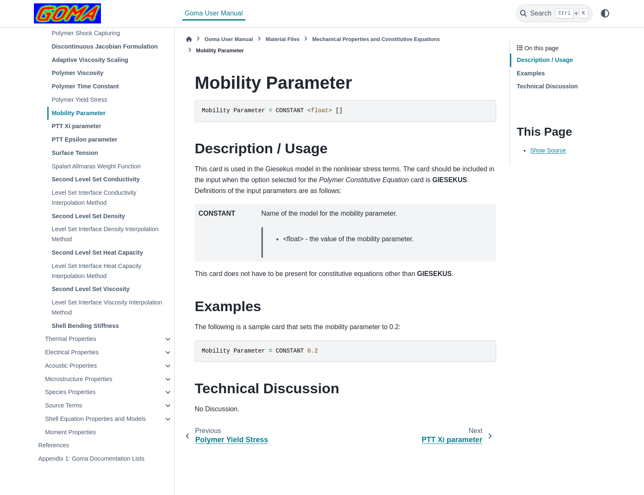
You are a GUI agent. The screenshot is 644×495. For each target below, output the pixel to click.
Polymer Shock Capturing (86, 33)
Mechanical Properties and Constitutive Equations (376, 39)
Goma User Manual (214, 13)
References (53, 445)
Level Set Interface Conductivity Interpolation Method (94, 197)
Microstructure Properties (78, 379)
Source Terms (63, 405)
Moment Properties (70, 432)
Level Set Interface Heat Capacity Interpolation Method (96, 271)
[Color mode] (605, 13)
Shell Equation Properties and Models (95, 418)
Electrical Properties (71, 352)
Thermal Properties (70, 338)
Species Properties (70, 392)
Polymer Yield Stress (79, 99)
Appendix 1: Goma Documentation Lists (91, 458)
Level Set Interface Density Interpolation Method (105, 234)
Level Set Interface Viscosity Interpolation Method (107, 307)
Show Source (548, 150)
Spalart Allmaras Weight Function (96, 166)
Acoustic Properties (71, 365)
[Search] (554, 13)
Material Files (282, 39)
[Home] (189, 39)
